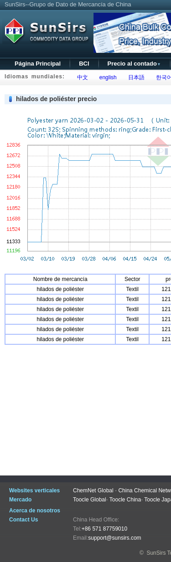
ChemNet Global (93, 490)
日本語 (135, 77)
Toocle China (125, 499)
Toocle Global (89, 499)
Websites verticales (34, 490)
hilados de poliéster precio (56, 98)
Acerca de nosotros (34, 510)
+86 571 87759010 (104, 529)
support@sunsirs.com (114, 538)
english (106, 77)
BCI (84, 63)
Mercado (20, 499)
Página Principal (38, 63)
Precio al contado (134, 63)
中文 (81, 77)
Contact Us (23, 519)
